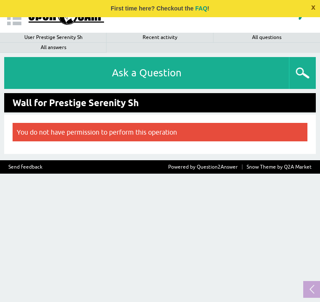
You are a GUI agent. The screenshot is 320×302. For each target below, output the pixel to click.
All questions (266, 37)
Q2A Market (298, 167)
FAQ (201, 8)
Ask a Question (147, 72)
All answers (53, 47)
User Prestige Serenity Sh (53, 37)
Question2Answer (217, 167)
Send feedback (25, 166)
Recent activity (160, 37)
